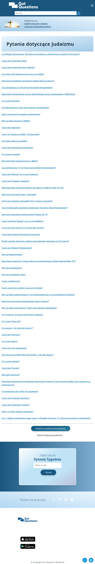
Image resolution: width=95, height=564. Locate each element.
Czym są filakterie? (11, 281)
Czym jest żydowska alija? (14, 61)
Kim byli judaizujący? (12, 268)
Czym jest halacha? (11, 127)
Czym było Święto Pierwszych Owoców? (21, 234)
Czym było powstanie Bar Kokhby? (18, 67)
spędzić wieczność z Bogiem (36, 23)
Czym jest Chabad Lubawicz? (16, 398)
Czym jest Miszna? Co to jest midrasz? (20, 174)
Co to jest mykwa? (11, 361)
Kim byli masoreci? (11, 374)
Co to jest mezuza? (11, 101)
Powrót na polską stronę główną (51, 428)
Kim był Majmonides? (12, 254)
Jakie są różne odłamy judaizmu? (18, 411)
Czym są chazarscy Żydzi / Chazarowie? (21, 134)
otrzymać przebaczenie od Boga (37, 26)
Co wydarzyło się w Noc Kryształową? (20, 391)
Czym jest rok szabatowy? (14, 348)
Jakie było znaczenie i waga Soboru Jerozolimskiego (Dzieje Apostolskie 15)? (39, 261)
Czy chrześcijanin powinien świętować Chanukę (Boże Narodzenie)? (35, 207)
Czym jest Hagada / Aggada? (15, 181)
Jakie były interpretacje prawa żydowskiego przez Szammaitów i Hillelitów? (38, 94)
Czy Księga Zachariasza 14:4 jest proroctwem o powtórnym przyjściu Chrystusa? (41, 54)
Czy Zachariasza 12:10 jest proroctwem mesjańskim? (27, 87)
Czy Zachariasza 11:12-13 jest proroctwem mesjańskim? (29, 167)
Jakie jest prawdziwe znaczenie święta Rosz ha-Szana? (28, 81)
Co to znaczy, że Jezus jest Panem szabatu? (22, 314)
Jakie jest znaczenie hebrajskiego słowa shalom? (25, 301)
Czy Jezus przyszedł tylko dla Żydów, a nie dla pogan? (27, 354)
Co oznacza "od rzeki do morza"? (17, 328)
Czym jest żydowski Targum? (16, 405)
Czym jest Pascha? (10, 368)
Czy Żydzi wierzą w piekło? (14, 141)
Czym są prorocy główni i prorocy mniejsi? (22, 288)
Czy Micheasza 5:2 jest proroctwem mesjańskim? (25, 107)
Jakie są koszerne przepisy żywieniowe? (21, 114)
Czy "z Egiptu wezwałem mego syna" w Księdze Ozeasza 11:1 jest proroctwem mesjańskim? (46, 418)
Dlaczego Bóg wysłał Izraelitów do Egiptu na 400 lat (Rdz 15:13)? (33, 187)
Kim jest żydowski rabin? (14, 274)
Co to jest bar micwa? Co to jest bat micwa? (23, 227)
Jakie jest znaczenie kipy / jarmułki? (19, 194)
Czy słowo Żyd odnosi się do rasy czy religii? (23, 74)
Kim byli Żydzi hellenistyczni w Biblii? (20, 161)
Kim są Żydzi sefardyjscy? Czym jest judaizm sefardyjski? (29, 308)
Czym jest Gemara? (11, 334)
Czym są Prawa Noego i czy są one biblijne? (23, 221)
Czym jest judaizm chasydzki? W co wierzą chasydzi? (27, 201)
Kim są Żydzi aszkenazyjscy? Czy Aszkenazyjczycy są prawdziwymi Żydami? (38, 294)
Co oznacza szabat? (11, 154)
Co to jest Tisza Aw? (11, 321)
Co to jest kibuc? (10, 341)
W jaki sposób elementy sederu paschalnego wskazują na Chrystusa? (35, 241)
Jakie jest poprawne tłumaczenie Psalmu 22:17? (25, 214)
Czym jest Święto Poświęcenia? (17, 248)
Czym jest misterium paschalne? (17, 147)
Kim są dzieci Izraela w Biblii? (16, 121)
